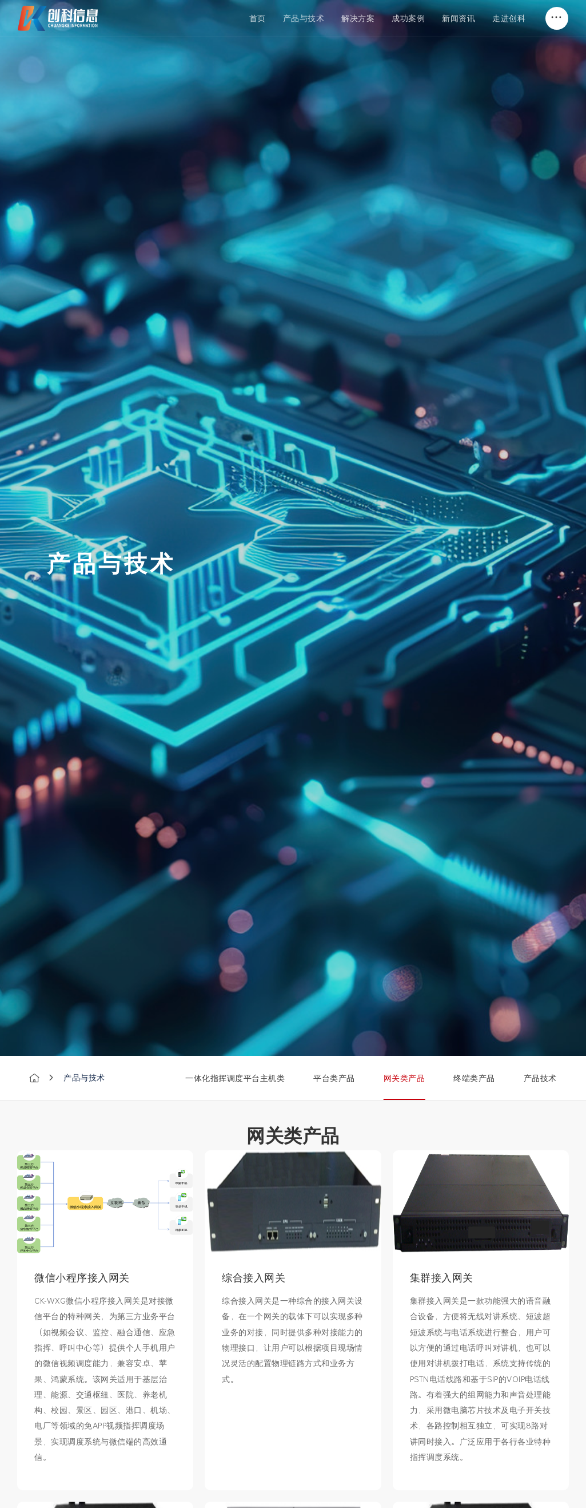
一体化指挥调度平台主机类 (235, 1078)
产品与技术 (304, 18)
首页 (257, 18)
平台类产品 (334, 1078)
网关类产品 (404, 1078)
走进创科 (508, 18)
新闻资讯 (458, 18)
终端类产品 (474, 1078)
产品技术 (540, 1078)
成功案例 (408, 18)
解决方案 (357, 18)
